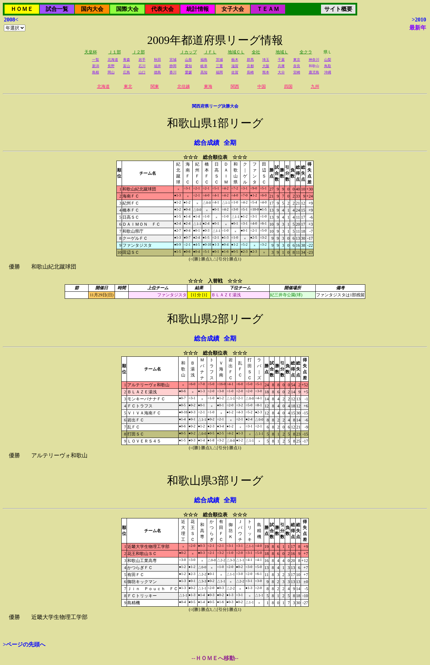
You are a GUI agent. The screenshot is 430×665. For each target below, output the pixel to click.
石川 (142, 66)
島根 (95, 72)
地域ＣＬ (236, 52)
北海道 (113, 60)
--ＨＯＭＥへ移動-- (215, 658)
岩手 (142, 60)
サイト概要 (338, 9)
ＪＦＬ (210, 52)
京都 (250, 66)
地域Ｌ (282, 52)
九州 (315, 86)
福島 (203, 60)
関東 (154, 86)
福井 (157, 66)
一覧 (95, 60)
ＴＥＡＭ (268, 9)
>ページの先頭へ (24, 644)
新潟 (95, 66)
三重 (219, 66)
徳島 (157, 72)
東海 (208, 86)
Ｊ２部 (138, 52)
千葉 (281, 60)
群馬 (250, 60)
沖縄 (327, 72)
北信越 (183, 86)
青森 (126, 60)
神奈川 (314, 60)
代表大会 (162, 9)
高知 (203, 72)
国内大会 (92, 9)
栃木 (234, 60)
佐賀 (234, 72)
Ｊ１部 (114, 52)
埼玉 (265, 60)
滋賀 (234, 66)
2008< (11, 19)
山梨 (327, 60)
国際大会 (127, 9)
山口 (142, 72)
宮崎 (296, 72)
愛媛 (188, 72)
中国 (261, 86)
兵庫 (281, 66)
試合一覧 (57, 9)
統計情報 (197, 9)
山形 (188, 60)
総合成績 (206, 142)
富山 (126, 66)
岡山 (111, 72)
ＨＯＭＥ (22, 9)
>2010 (419, 19)
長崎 (250, 72)
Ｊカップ (188, 52)
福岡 (219, 72)
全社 (256, 52)
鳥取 (327, 66)
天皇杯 (90, 52)
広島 (126, 72)
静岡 (173, 66)
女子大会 (233, 9)
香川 (173, 72)
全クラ (306, 52)
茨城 (219, 60)
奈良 (296, 66)
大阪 (265, 66)
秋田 (157, 60)
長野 (111, 66)
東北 (128, 86)
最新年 (417, 28)
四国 (288, 86)
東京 (296, 60)
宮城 (173, 60)
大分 (281, 72)
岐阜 (203, 66)
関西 (235, 86)
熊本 (265, 72)
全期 (230, 142)
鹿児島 (314, 72)
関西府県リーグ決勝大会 (215, 106)
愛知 (188, 66)
